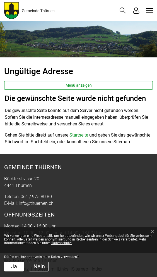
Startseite (78, 135)
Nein (39, 266)
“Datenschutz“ (61, 243)
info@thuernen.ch (36, 203)
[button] (122, 10)
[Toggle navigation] (148, 10)
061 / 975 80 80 (36, 196)
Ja (14, 266)
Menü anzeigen (79, 85)
